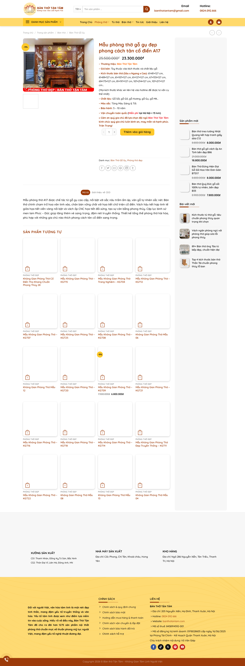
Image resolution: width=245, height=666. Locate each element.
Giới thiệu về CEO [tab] (101, 192)
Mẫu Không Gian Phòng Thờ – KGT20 (78, 389)
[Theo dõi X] (168, 647)
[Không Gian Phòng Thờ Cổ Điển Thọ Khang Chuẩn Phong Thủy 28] (40, 255)
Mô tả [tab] (85, 192)
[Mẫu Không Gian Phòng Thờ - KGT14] (115, 419)
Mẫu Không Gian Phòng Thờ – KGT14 (115, 444)
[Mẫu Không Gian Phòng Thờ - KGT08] (115, 311)
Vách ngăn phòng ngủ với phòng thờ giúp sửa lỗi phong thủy (207, 234)
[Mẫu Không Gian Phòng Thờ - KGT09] (115, 364)
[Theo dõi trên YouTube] (182, 647)
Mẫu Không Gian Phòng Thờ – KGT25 (78, 336)
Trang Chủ (86, 22)
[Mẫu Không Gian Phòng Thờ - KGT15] (78, 255)
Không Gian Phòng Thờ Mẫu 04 (152, 497)
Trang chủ (28, 32)
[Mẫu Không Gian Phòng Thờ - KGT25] (78, 311)
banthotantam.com (174, 621)
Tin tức (140, 22)
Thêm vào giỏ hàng (137, 132)
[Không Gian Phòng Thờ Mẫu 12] (40, 364)
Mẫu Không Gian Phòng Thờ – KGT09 (115, 389)
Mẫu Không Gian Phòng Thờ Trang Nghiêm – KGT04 (114, 280)
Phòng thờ (102, 22)
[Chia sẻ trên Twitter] (108, 168)
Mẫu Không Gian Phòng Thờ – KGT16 (40, 444)
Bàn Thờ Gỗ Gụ (77, 32)
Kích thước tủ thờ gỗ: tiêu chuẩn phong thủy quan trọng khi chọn (206, 218)
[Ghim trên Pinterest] (120, 168)
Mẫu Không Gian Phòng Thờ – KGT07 (40, 336)
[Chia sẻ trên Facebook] (102, 168)
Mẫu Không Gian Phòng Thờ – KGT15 (78, 280)
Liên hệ (164, 22)
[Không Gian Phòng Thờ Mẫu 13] (115, 472)
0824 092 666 (169, 616)
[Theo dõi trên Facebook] (153, 647)
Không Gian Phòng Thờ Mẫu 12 (39, 389)
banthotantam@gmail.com (171, 10)
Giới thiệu (151, 22)
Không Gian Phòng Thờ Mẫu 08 (77, 497)
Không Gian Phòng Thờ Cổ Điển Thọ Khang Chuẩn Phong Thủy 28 (38, 282)
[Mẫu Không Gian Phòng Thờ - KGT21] (153, 364)
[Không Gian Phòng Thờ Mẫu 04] (153, 472)
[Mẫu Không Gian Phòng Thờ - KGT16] (40, 419)
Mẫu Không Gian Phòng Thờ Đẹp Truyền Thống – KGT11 (152, 444)
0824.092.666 (208, 10)
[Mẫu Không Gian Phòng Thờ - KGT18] (78, 419)
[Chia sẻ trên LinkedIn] (127, 168)
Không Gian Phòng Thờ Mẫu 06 (152, 336)
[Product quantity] (109, 131)
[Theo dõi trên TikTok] (160, 647)
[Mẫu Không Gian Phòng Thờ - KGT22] (40, 472)
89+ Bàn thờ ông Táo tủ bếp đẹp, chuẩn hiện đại (205, 248)
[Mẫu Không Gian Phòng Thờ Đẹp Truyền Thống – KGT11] (153, 419)
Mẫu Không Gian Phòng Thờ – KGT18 (78, 444)
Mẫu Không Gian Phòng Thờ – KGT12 (153, 280)
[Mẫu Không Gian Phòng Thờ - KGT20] (78, 364)
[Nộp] (146, 9)
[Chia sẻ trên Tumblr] (133, 168)
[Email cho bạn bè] (114, 168)
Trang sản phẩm (45, 32)
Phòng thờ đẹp (134, 160)
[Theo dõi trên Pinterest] (175, 647)
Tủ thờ (116, 22)
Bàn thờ (127, 22)
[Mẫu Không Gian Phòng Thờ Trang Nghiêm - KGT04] (115, 255)
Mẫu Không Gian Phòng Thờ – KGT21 (153, 389)
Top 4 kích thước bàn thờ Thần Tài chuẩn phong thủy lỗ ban (206, 263)
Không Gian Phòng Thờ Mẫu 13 (114, 497)
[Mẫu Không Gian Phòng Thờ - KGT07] (40, 311)
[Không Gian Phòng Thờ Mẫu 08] (78, 472)
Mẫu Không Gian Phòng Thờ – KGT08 (115, 336)
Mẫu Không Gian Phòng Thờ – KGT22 (40, 497)
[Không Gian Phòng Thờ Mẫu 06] (153, 311)
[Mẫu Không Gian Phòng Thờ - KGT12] (153, 255)
